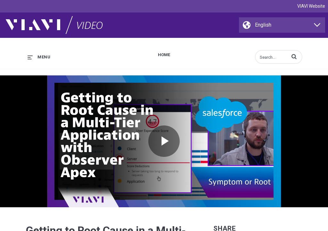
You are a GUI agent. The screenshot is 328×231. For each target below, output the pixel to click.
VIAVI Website (311, 6)
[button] (294, 56)
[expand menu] (39, 57)
